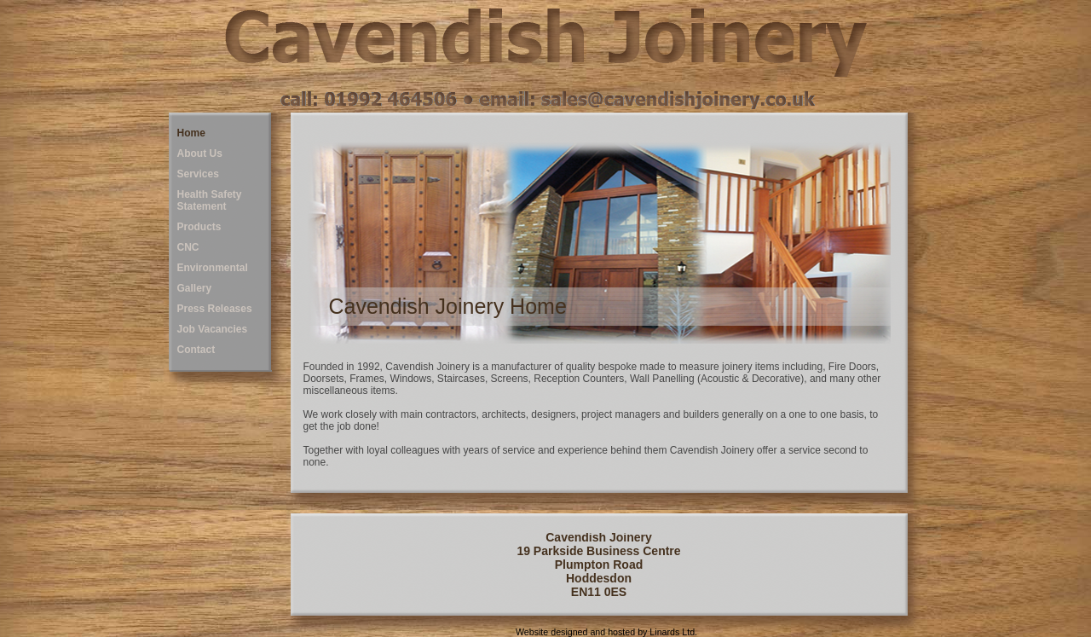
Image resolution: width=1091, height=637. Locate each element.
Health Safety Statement (209, 200)
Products (199, 227)
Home (191, 133)
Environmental (212, 268)
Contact (196, 350)
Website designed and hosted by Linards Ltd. (606, 632)
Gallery (194, 288)
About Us (199, 153)
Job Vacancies (212, 329)
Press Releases (214, 309)
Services (198, 174)
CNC (188, 247)
